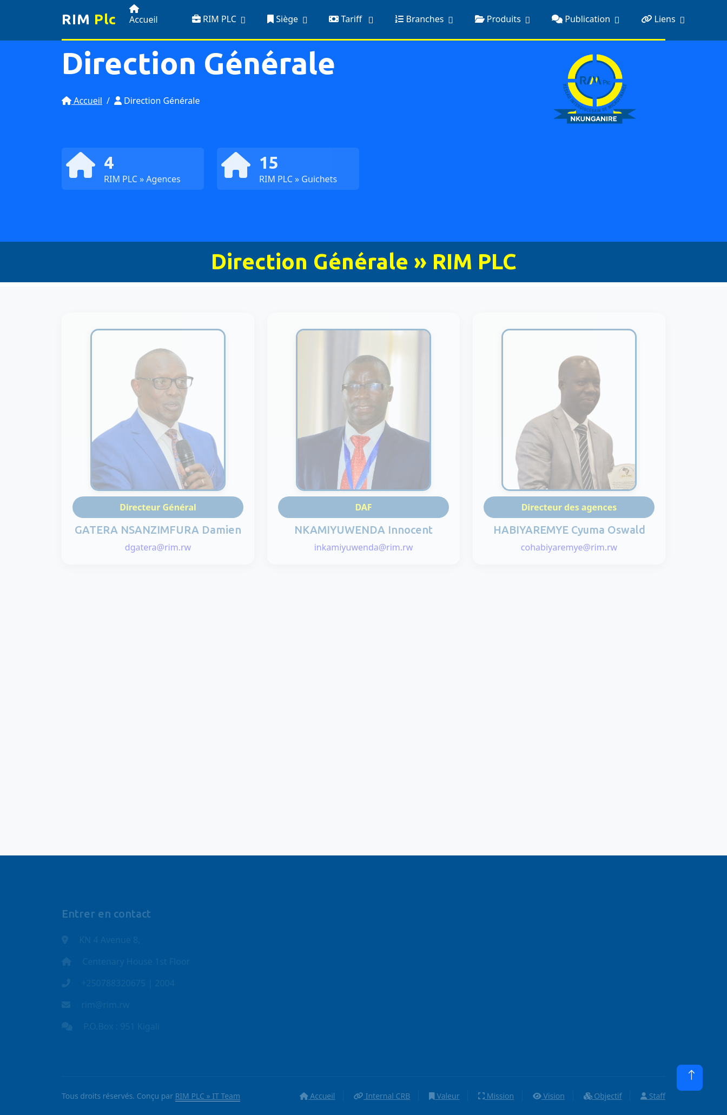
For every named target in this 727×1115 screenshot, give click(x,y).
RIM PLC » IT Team (207, 1096)
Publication (581, 19)
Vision (549, 1096)
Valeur (444, 1096)
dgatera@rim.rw (158, 547)
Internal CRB (382, 1096)
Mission (496, 1096)
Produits (498, 19)
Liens (658, 19)
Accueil (143, 14)
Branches (419, 19)
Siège (282, 19)
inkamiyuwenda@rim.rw (363, 547)
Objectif (603, 1096)
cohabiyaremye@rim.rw (569, 547)
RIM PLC (214, 19)
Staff (652, 1096)
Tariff (346, 19)
